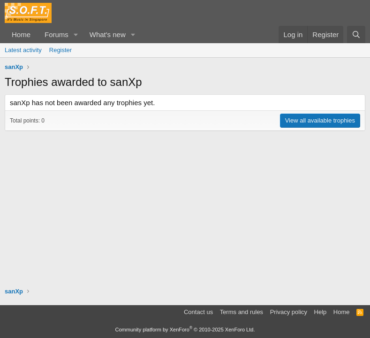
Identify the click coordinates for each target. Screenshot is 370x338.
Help (320, 311)
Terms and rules (241, 311)
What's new (108, 34)
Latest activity (23, 50)
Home (21, 34)
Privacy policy (288, 311)
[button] (76, 34)
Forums (56, 34)
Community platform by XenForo (185, 329)
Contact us (198, 311)
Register (60, 50)
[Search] (356, 34)
